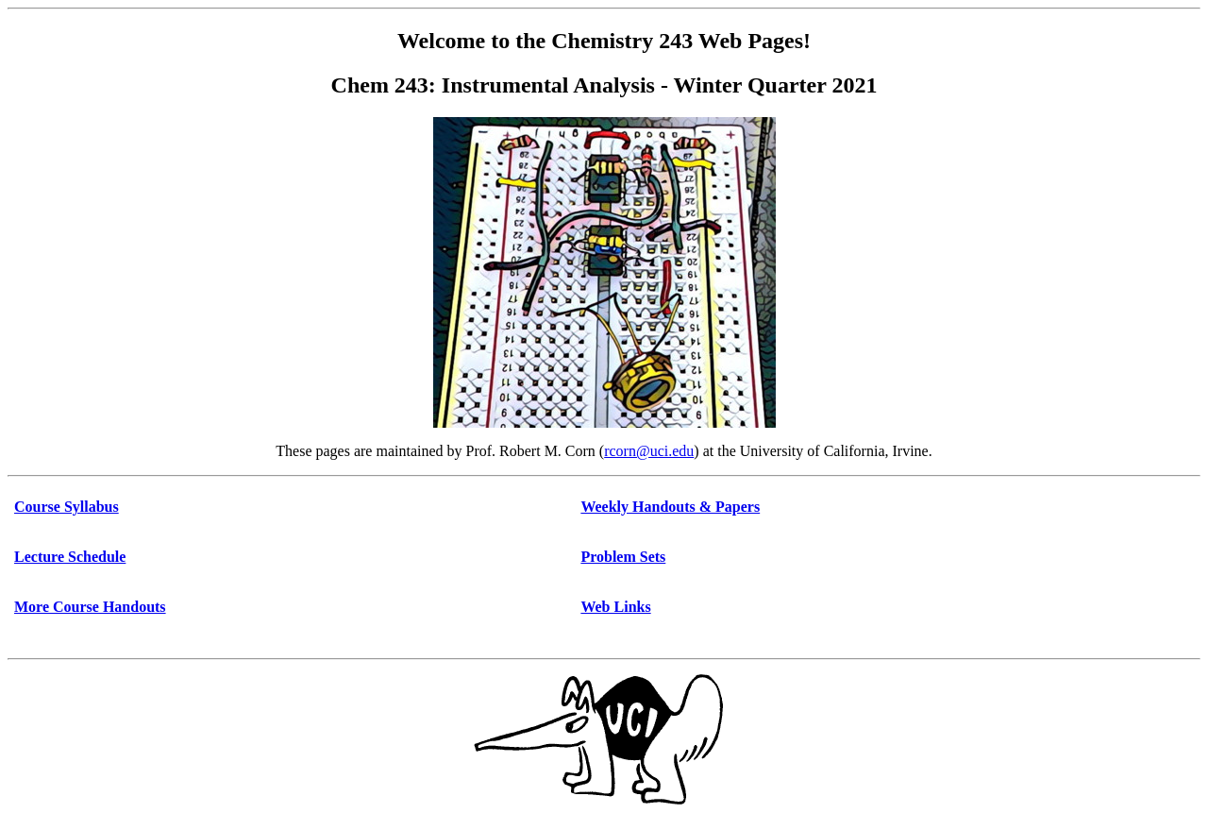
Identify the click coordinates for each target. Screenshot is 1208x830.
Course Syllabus (66, 507)
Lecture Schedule (70, 557)
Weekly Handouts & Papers (670, 507)
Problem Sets (622, 557)
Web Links (615, 607)
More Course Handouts (90, 607)
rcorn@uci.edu (649, 451)
